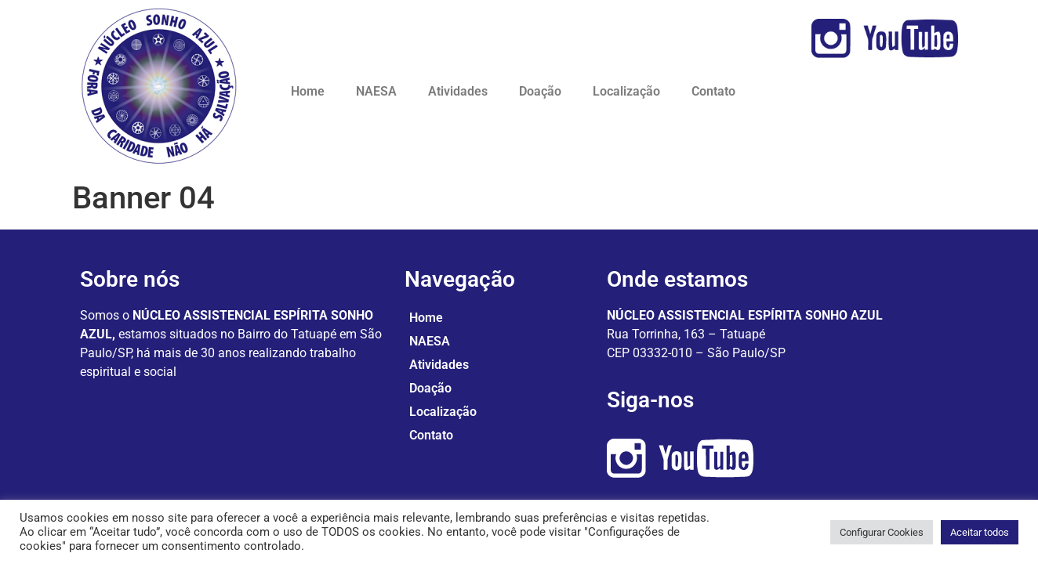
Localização (626, 91)
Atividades (458, 91)
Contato (713, 91)
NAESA (376, 91)
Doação (540, 91)
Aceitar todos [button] (979, 532)
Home (308, 91)
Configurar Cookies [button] (882, 532)
